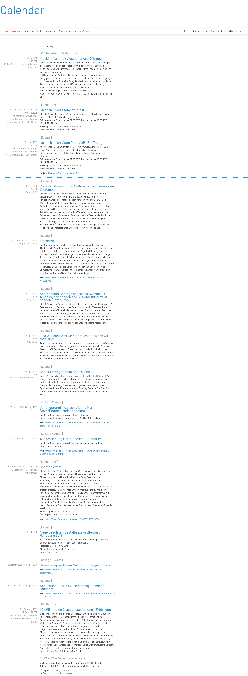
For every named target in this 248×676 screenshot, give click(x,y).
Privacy (55, 670)
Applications (75, 31)
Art (54, 31)
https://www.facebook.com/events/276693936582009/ (72, 519)
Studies (39, 31)
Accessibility (227, 31)
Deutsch (239, 31)
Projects (62, 31)
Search (187, 31)
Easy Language (48, 673)
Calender (197, 31)
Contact (215, 31)
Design (48, 31)
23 (58, 46)
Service (86, 31)
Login (206, 31)
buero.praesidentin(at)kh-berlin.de (82, 666)
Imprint (44, 670)
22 (54, 46)
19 (44, 46)
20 (47, 46)
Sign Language (65, 673)
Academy (29, 31)
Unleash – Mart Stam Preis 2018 (63, 173)
